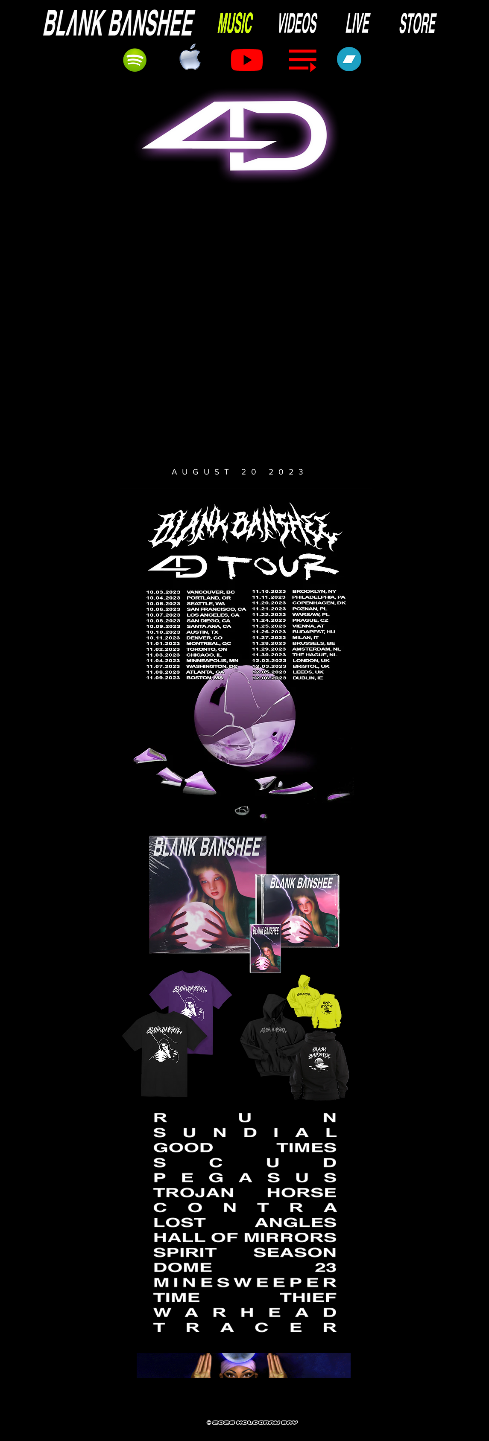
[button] (242, 327)
